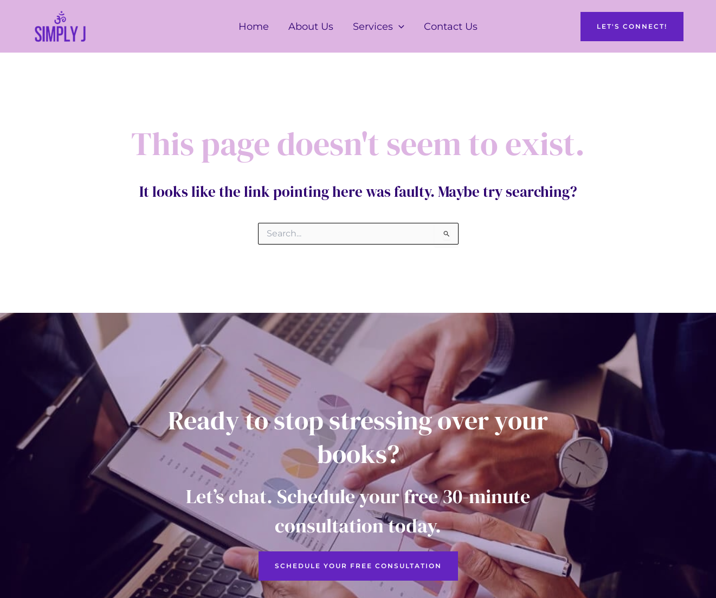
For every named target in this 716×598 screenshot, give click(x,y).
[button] (398, 26)
